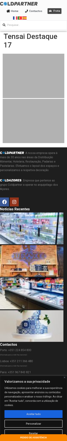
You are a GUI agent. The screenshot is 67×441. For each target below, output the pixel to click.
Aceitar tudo (33, 414)
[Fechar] (64, 377)
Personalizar (33, 423)
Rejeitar (33, 433)
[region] (33, 408)
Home (14, 11)
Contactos (35, 11)
